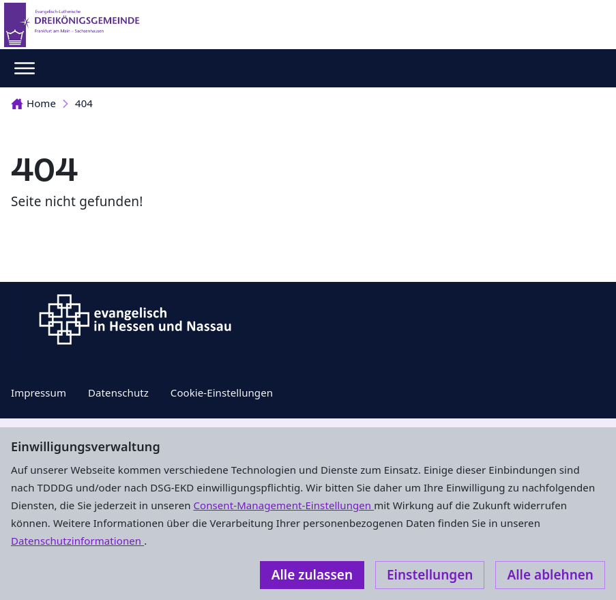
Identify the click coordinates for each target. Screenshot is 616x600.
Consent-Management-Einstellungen (284, 505)
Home (33, 103)
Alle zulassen (312, 575)
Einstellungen (430, 575)
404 (84, 103)
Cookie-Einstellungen (222, 392)
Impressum (38, 392)
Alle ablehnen (550, 575)
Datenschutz (118, 392)
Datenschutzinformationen (77, 540)
